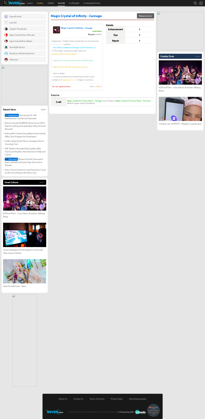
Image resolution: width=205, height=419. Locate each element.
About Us (63, 398)
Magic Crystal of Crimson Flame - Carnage (84, 100)
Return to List (145, 16)
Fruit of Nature (109, 100)
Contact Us (78, 398)
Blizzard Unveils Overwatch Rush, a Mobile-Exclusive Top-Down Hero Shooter (24, 162)
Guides (40, 3)
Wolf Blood (90, 103)
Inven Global (16, 3)
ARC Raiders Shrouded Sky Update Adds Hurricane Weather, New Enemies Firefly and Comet (25, 151)
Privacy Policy (117, 398)
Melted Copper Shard (76, 103)
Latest (30, 3)
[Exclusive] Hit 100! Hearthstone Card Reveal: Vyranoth (21, 117)
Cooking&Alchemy (91, 3)
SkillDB (51, 3)
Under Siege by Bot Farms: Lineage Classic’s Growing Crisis (24, 142)
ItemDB (61, 3)
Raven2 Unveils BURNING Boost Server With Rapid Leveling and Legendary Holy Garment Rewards (25, 125)
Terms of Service (97, 398)
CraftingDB (74, 3)
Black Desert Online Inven (7, 3)
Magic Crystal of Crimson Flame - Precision (133, 100)
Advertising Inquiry (137, 398)
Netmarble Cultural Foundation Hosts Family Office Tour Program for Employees (25, 135)
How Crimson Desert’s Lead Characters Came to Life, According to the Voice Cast (25, 171)
